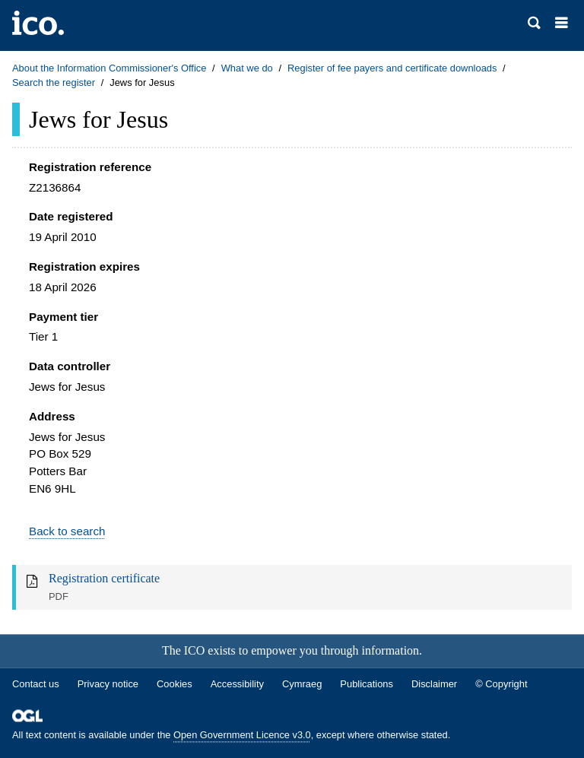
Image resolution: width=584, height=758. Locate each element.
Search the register (53, 82)
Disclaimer (434, 684)
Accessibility (237, 684)
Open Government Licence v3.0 (242, 735)
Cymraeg (302, 684)
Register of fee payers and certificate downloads (392, 68)
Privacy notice (108, 684)
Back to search (67, 531)
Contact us (35, 684)
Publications (366, 684)
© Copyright (501, 684)
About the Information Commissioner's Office (109, 68)
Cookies (174, 684)
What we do (247, 68)
